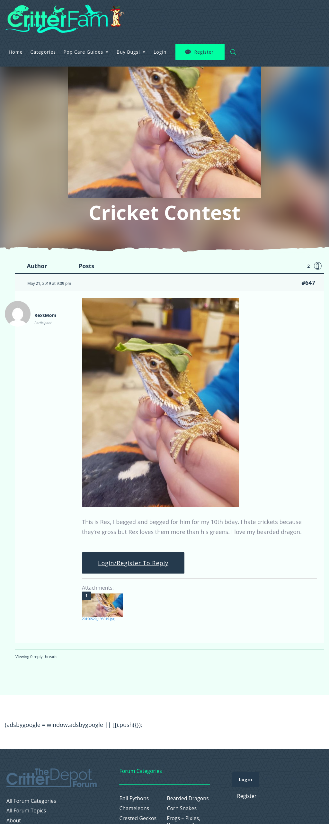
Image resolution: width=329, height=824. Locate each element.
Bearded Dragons (188, 798)
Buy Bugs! (212, 14)
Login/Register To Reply (133, 563)
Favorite (318, 266)
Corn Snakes (182, 808)
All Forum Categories (31, 801)
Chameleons (134, 808)
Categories (126, 14)
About (13, 820)
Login (243, 14)
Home (99, 14)
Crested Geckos (137, 818)
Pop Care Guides (167, 14)
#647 (308, 282)
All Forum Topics (26, 810)
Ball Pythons (134, 798)
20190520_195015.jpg (98, 619)
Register (287, 15)
